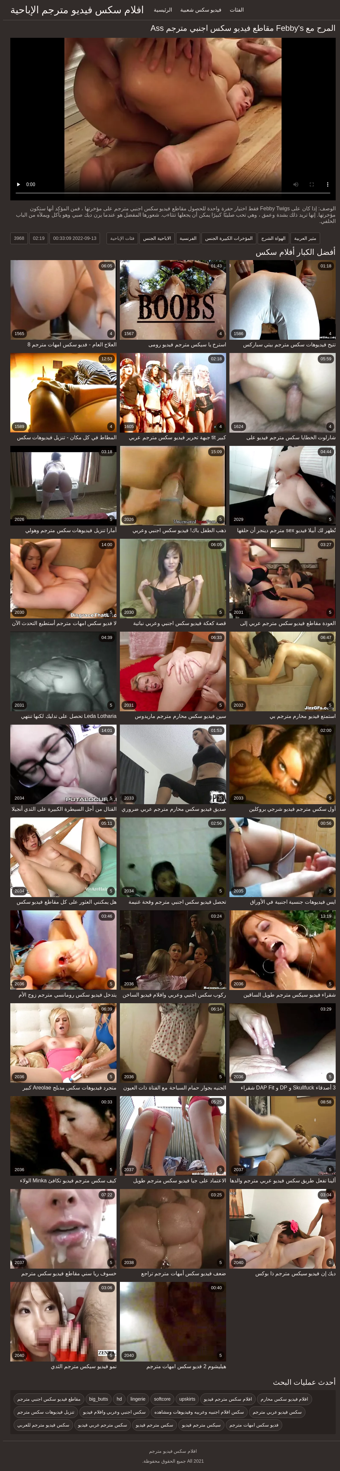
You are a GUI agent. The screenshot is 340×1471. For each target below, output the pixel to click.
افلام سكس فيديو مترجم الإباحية (74, 9)
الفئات (234, 10)
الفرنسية (185, 238)
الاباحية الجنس (154, 238)
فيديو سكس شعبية (197, 10)
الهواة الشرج (270, 238)
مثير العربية (302, 238)
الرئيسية (160, 10)
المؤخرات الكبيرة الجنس (226, 238)
